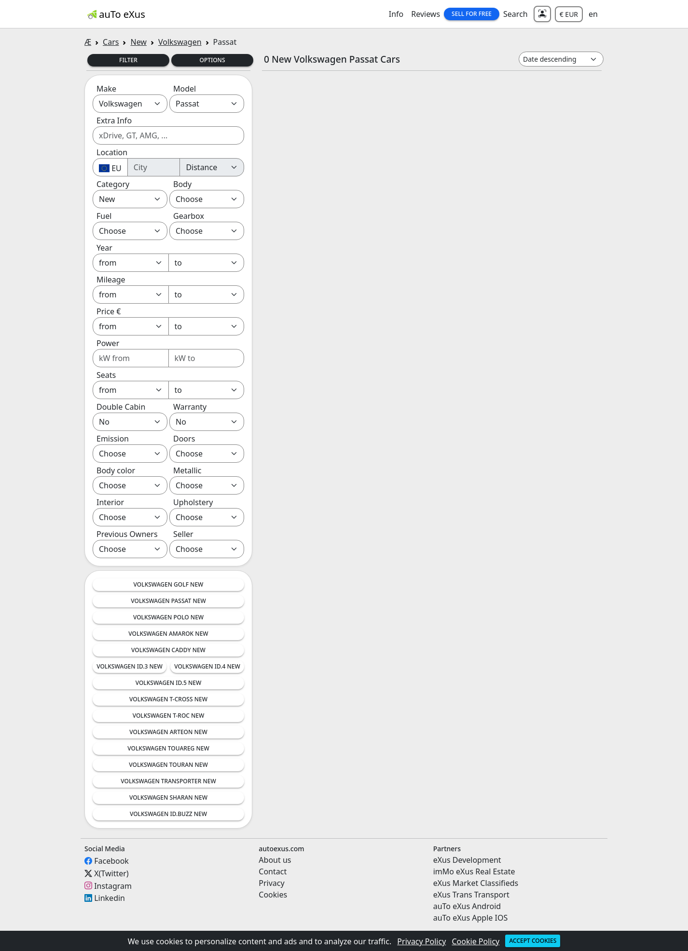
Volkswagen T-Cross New (168, 699)
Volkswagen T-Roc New (169, 715)
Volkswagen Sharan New (168, 797)
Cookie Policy (476, 941)
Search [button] (515, 14)
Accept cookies (532, 941)
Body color (115, 470)
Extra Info (114, 120)
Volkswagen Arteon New (168, 732)
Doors (184, 438)
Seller (183, 534)
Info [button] (396, 14)
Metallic (187, 470)
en (593, 14)
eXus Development (467, 860)
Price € (108, 311)
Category (112, 184)
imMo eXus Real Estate (474, 871)
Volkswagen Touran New (168, 765)
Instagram (113, 885)
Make (106, 88)
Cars (111, 42)
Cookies (273, 894)
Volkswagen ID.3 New (129, 666)
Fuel (103, 216)
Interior (110, 502)
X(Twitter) (111, 873)
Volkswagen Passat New (168, 601)
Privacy (271, 883)
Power (107, 343)
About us (275, 860)
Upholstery (193, 502)
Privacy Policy (421, 941)
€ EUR (569, 14)
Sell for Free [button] (472, 14)
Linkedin (109, 898)
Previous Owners (127, 534)
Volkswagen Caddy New (168, 650)
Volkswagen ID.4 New (207, 666)
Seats (106, 375)
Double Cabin (120, 407)
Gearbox (188, 216)
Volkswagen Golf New (169, 584)
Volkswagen (180, 42)
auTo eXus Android (467, 906)
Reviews (425, 14)
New (138, 42)
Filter (128, 60)
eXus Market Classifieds (476, 883)
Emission (112, 438)
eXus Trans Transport (471, 894)
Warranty (189, 407)
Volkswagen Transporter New (168, 781)
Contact (273, 871)
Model (184, 88)
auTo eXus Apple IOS (470, 917)
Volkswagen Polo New (168, 617)
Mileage (110, 279)
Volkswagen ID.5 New (169, 683)
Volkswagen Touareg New (168, 748)
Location (111, 152)
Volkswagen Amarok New (168, 634)
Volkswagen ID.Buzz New (168, 814)
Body (182, 184)
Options (212, 60)
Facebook (111, 861)
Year (104, 247)
